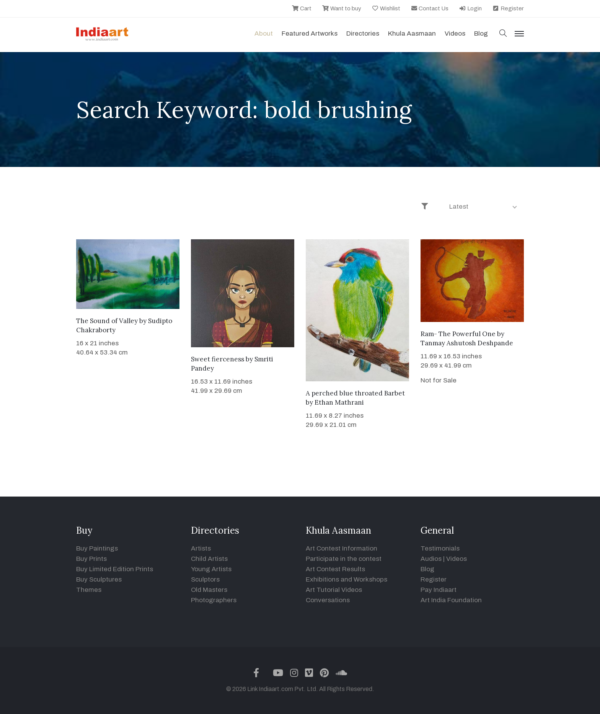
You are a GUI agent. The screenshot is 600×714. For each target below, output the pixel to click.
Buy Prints (91, 558)
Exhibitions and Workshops (346, 579)
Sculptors (205, 579)
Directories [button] (362, 33)
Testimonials (440, 548)
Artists (201, 548)
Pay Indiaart (439, 589)
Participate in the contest (344, 558)
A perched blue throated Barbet (355, 393)
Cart (301, 8)
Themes (88, 589)
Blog (427, 569)
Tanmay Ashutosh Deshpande (467, 343)
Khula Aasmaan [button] (412, 33)
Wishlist (386, 8)
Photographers (213, 600)
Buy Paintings (97, 548)
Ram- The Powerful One (458, 334)
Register (508, 8)
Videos (455, 33)
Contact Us (430, 8)
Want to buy (341, 8)
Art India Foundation (451, 600)
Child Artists (209, 558)
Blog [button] (481, 33)
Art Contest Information (341, 548)
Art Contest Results (335, 569)
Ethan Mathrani (339, 402)
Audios (431, 558)
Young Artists (211, 569)
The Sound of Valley (107, 321)
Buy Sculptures (99, 579)
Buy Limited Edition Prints (114, 569)
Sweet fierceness (217, 359)
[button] (503, 34)
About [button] (263, 33)
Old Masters (209, 589)
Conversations (328, 600)
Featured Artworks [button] (310, 33)
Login (470, 8)
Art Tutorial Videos (334, 589)
